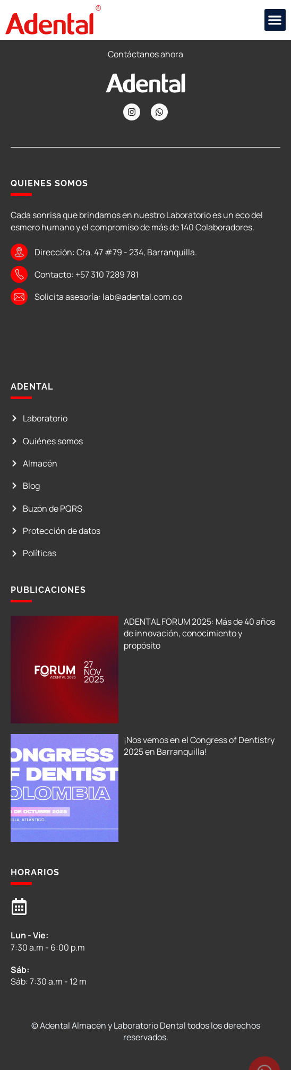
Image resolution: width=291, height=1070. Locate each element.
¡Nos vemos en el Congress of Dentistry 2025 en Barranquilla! (199, 745)
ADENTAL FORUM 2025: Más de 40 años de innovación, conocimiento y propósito (199, 633)
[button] (275, 20)
